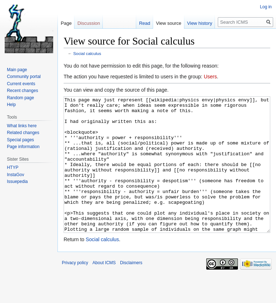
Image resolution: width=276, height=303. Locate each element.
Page (66, 23)
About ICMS (104, 289)
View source (168, 23)
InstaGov (15, 174)
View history (199, 23)
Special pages (20, 139)
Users (210, 76)
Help (11, 104)
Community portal (24, 76)
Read (144, 23)
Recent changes (22, 90)
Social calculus (87, 53)
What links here (22, 125)
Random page (20, 97)
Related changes (23, 132)
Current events (21, 83)
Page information (23, 146)
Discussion (88, 23)
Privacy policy (75, 289)
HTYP (12, 167)
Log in (266, 6)
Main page (17, 69)
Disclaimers (131, 289)
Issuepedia (17, 181)
